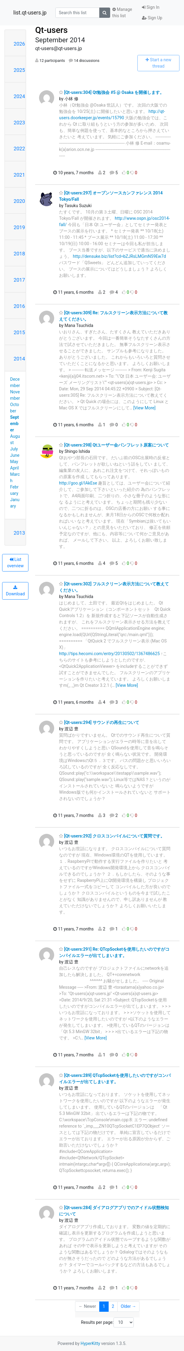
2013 (19, 533)
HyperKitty (90, 1343)
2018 (19, 254)
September (14, 423)
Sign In (150, 7)
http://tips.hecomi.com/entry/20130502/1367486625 (109, 653)
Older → (128, 1306)
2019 (19, 227)
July (14, 449)
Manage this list (122, 12)
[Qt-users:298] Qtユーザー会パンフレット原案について (114, 445)
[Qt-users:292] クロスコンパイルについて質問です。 (112, 836)
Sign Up (152, 17)
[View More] (144, 407)
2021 (19, 175)
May (14, 461)
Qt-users (51, 30)
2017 (19, 280)
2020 (19, 201)
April (14, 468)
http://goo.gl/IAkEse (78, 483)
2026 (19, 44)
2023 (19, 123)
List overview (15, 562)
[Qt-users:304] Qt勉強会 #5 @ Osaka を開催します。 (111, 92)
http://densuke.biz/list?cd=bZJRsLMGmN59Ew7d (119, 256)
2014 (19, 359)
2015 (19, 332)
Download (15, 590)
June (15, 455)
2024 (19, 96)
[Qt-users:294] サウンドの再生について (99, 722)
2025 (19, 70)
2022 (19, 149)
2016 (19, 306)
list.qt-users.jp (30, 13)
